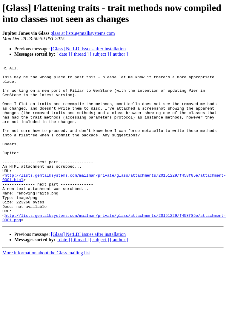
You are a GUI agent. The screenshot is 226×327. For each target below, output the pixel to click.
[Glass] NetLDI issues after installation (88, 48)
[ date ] (63, 54)
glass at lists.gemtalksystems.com (83, 33)
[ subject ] (99, 54)
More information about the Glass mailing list (46, 283)
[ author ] (119, 54)
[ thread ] (80, 54)
